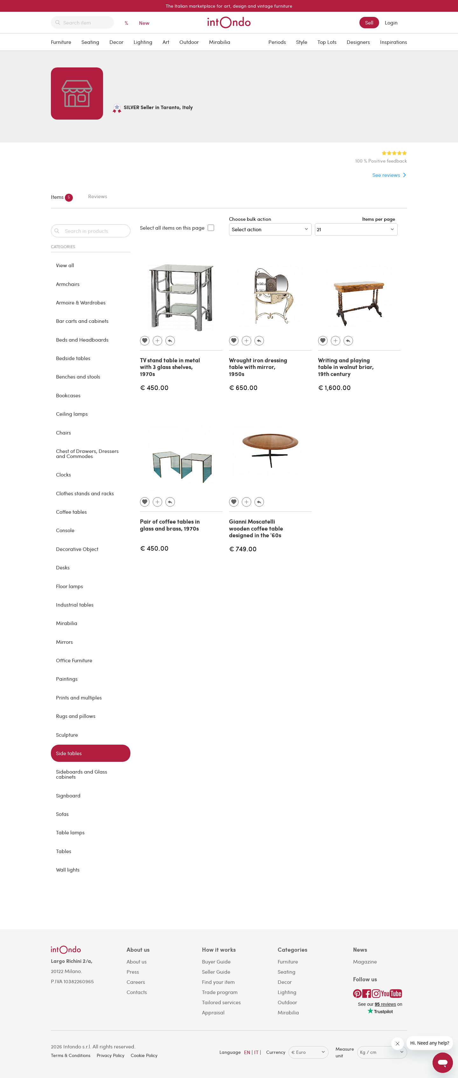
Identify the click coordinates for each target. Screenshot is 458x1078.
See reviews (386, 174)
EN (247, 1052)
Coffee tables (71, 511)
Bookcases (68, 395)
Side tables (69, 753)
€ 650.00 (243, 387)
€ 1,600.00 (334, 387)
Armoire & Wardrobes (81, 302)
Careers (136, 981)
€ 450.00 (154, 387)
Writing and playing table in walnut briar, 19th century (346, 367)
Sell (369, 22)
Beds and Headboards (82, 339)
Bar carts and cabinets (82, 320)
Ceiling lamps (72, 413)
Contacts (137, 992)
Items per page (380, 219)
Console (65, 530)
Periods (277, 41)
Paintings (67, 678)
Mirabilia (219, 41)
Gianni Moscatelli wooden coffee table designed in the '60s (256, 528)
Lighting (143, 41)
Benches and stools (78, 376)
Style (301, 41)
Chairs (63, 432)
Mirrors (64, 641)
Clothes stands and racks (85, 493)
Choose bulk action (270, 226)
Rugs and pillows (75, 716)
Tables (63, 851)
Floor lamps (69, 586)
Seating (90, 41)
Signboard (68, 795)
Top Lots (327, 41)
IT (256, 1052)
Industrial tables (75, 604)
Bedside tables (73, 358)
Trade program (220, 992)
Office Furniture (74, 660)
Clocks (63, 474)
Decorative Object (77, 549)
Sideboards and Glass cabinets (81, 774)
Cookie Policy (144, 1055)
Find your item (218, 981)
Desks (63, 567)
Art (166, 41)
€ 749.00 (243, 548)
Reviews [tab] (97, 196)
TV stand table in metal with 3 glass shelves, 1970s (170, 367)
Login (391, 22)
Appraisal (213, 1012)
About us (137, 961)
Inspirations (393, 41)
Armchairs (68, 284)
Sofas (62, 813)
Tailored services (221, 1002)
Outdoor (189, 41)
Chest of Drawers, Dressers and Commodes (87, 453)
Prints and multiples (79, 697)
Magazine (365, 961)
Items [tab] (62, 197)
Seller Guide (216, 971)
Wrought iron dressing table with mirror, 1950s (258, 367)
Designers (358, 41)
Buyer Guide (216, 961)
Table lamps (70, 832)
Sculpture (67, 734)
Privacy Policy (110, 1055)
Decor (116, 41)
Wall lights (68, 869)
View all (65, 265)
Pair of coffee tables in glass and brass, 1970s (170, 524)
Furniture (61, 41)
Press (133, 971)
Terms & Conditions (70, 1055)
